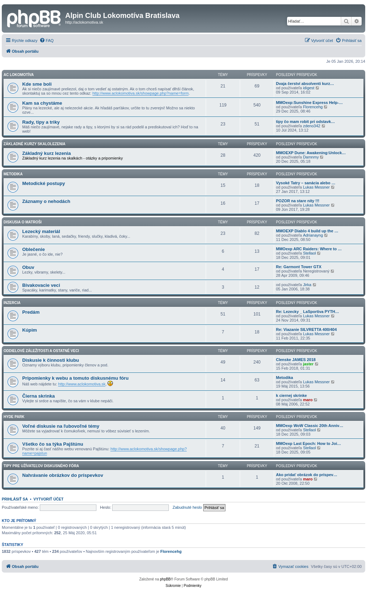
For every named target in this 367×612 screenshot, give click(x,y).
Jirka (307, 285)
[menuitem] (46, 40)
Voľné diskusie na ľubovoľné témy (60, 426)
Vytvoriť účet (48, 499)
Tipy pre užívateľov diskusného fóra (41, 466)
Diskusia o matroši (23, 222)
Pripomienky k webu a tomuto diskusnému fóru (75, 378)
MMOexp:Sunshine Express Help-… (309, 102)
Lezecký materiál (41, 231)
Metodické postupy (43, 183)
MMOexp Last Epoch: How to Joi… (308, 443)
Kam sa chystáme (42, 103)
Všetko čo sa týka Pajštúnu (52, 444)
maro (308, 400)
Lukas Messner (316, 187)
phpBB (165, 579)
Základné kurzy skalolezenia (35, 144)
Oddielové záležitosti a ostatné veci (41, 351)
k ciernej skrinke (291, 395)
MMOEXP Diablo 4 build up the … (307, 231)
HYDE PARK (14, 417)
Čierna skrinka (38, 396)
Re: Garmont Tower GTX (298, 267)
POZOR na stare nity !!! (297, 201)
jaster (308, 364)
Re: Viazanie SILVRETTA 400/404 (306, 329)
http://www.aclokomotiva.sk (81, 384)
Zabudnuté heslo (187, 507)
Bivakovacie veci (41, 285)
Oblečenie (33, 249)
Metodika (13, 174)
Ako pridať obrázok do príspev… (306, 475)
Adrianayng (313, 235)
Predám (30, 312)
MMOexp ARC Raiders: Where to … (309, 249)
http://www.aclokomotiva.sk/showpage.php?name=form (140, 93)
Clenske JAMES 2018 (296, 359)
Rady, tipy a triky (41, 122)
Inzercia (12, 303)
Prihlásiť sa (15, 499)
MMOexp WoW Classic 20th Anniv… (309, 425)
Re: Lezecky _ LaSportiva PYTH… (307, 311)
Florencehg (313, 107)
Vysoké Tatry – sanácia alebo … (305, 183)
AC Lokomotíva (19, 75)
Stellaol (309, 253)
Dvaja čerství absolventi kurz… (305, 83)
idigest (308, 88)
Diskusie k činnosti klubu (50, 360)
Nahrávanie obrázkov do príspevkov (62, 475)
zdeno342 (311, 126)
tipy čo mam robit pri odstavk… (305, 121)
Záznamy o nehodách (46, 201)
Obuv (28, 267)
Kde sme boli (37, 84)
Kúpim (29, 330)
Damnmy (311, 157)
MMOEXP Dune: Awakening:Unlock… (311, 153)
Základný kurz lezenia (46, 153)
